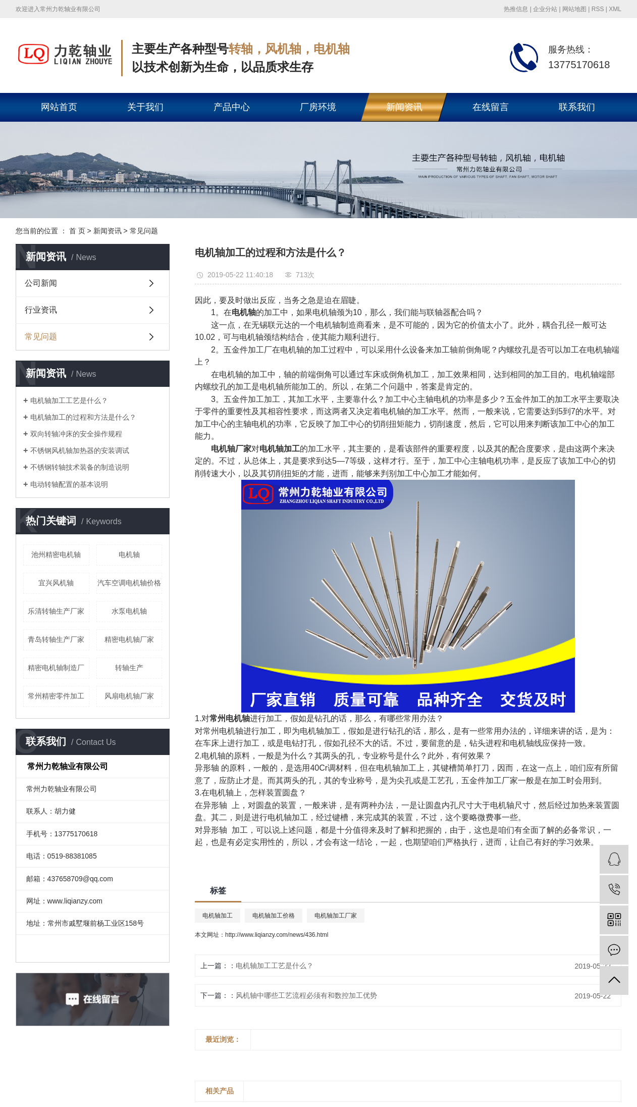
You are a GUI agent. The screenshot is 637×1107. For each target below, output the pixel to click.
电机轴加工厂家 (335, 915)
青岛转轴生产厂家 (56, 639)
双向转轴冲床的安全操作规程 (76, 434)
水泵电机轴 (129, 611)
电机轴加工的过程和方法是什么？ (83, 417)
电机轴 (129, 554)
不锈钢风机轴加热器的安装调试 (79, 450)
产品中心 (232, 107)
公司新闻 (41, 283)
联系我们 (577, 107)
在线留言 (490, 107)
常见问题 (144, 231)
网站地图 (574, 9)
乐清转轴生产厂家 (56, 611)
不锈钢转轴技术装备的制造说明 (79, 467)
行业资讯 (41, 310)
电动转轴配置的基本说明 (69, 484)
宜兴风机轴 (56, 583)
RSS (598, 9)
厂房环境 (318, 107)
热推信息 (516, 9)
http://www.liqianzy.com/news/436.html (277, 934)
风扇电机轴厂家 (129, 696)
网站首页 (59, 107)
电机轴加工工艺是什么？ (69, 400)
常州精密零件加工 (56, 696)
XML (615, 9)
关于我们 (145, 107)
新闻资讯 (404, 107)
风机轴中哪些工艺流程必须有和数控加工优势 (306, 995)
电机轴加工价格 (273, 915)
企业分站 (545, 9)
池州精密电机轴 (56, 554)
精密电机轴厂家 (129, 639)
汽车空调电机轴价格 (129, 583)
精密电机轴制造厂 (56, 668)
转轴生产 (129, 668)
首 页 (77, 231)
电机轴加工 (217, 915)
